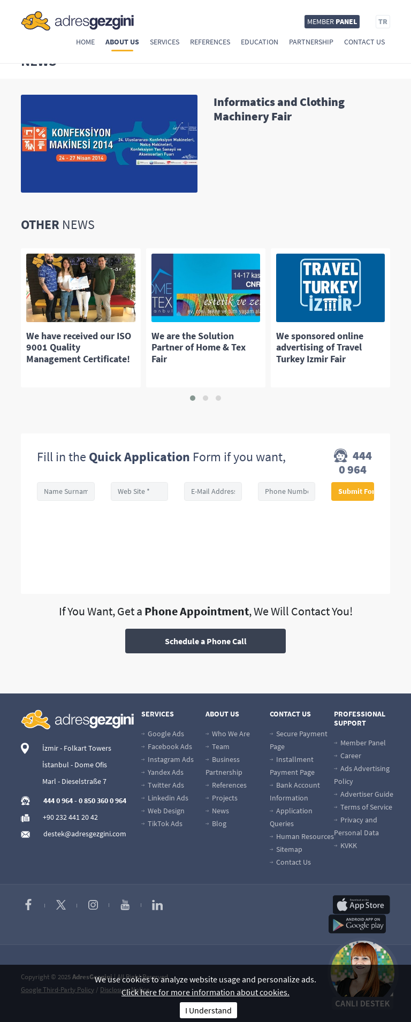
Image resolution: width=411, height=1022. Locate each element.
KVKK (345, 845)
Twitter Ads (162, 785)
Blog (216, 823)
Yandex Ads (162, 772)
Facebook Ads (166, 746)
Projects (222, 798)
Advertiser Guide (363, 794)
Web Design (163, 810)
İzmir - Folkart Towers (76, 748)
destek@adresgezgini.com (84, 833)
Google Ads (162, 733)
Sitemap (286, 849)
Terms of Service (363, 807)
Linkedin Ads (164, 798)
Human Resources (302, 836)
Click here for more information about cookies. (205, 992)
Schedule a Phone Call (206, 641)
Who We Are (228, 733)
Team (218, 746)
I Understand (208, 1010)
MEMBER (332, 21)
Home (85, 42)
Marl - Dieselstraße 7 (74, 781)
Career (347, 755)
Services (164, 42)
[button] (192, 398)
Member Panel (360, 743)
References (210, 42)
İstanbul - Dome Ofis (74, 764)
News (217, 810)
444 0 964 (353, 462)
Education (259, 42)
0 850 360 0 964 (102, 800)
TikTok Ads (161, 823)
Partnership (311, 42)
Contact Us (364, 42)
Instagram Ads (167, 759)
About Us (122, 42)
